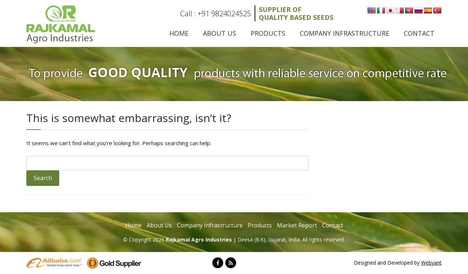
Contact (419, 33)
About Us (219, 33)
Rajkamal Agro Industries (199, 239)
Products (268, 33)
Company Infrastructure (344, 33)
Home (178, 33)
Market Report (297, 225)
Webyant (431, 262)
